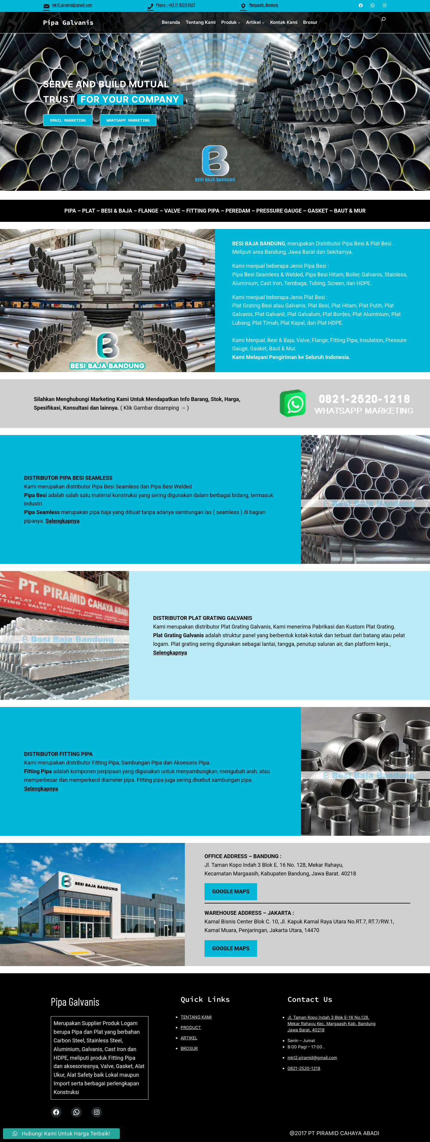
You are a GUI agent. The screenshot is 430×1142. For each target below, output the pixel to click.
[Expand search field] (383, 23)
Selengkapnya (62, 521)
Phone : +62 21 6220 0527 (171, 4)
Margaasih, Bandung (263, 4)
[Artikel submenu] (263, 22)
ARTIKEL (189, 1037)
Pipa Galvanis (68, 22)
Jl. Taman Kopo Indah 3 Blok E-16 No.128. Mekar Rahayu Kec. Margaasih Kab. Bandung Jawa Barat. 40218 (332, 1023)
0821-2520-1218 (304, 1068)
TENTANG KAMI (196, 1016)
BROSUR (189, 1048)
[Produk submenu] (239, 22)
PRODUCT (191, 1027)
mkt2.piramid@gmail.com (67, 4)
